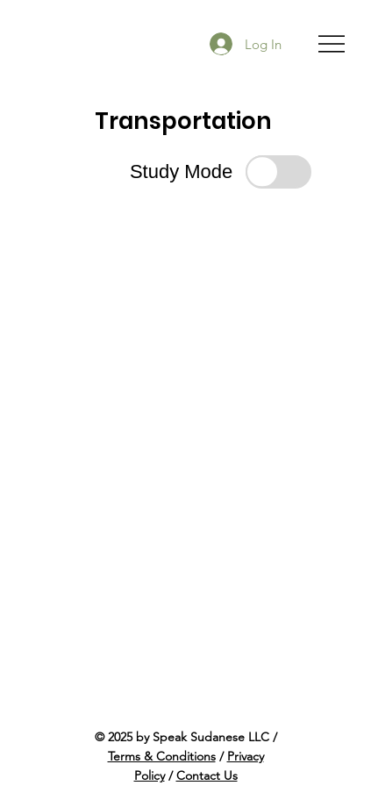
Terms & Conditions (162, 756)
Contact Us (207, 775)
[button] (220, 171)
